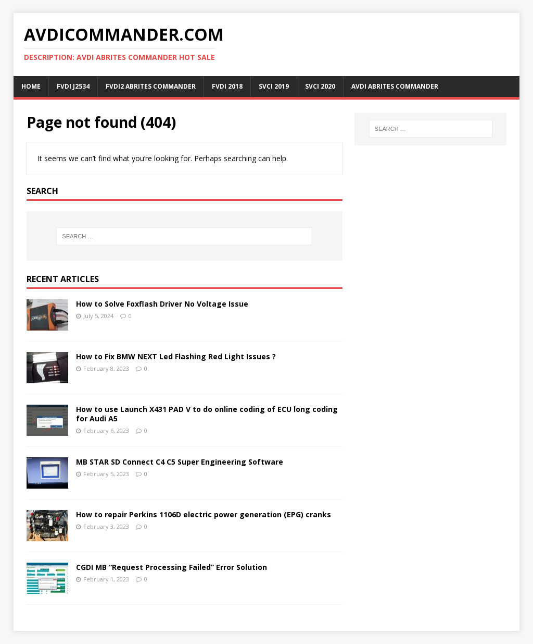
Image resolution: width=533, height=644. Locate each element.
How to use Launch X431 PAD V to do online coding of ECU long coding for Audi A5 (207, 413)
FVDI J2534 (73, 86)
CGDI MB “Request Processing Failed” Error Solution (171, 567)
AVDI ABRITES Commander (394, 86)
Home (31, 86)
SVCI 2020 (320, 86)
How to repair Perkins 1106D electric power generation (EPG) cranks (203, 514)
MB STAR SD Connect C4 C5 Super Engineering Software (179, 462)
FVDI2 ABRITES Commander (151, 86)
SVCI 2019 (274, 86)
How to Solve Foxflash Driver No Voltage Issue (162, 304)
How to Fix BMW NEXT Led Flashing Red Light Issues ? (176, 356)
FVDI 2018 (227, 86)
